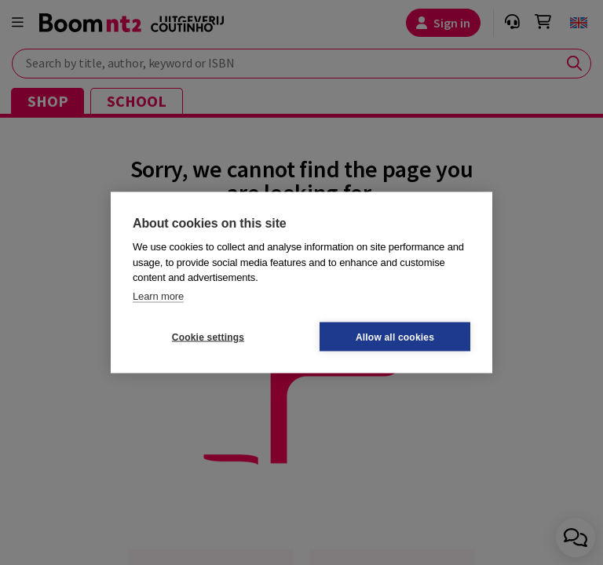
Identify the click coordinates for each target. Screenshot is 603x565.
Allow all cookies (395, 336)
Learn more (158, 295)
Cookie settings (208, 336)
